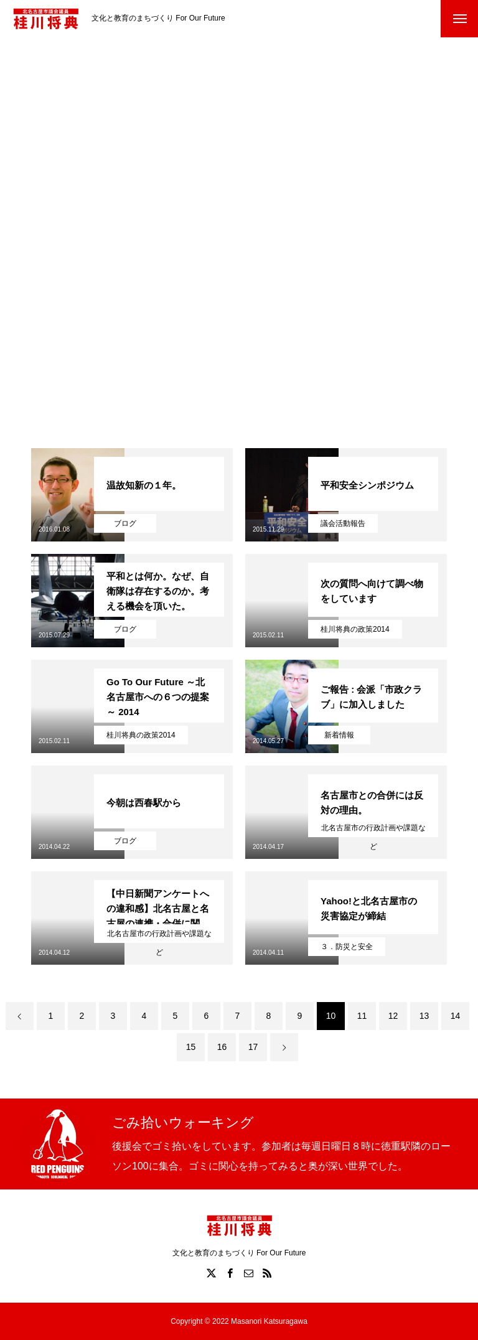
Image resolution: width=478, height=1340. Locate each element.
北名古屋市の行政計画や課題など (373, 830)
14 (456, 1016)
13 (424, 1016)
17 (253, 1047)
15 (191, 1047)
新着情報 (339, 735)
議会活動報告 (343, 523)
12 (393, 1016)
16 (222, 1047)
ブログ (125, 523)
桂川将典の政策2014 (355, 629)
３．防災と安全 (347, 946)
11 (362, 1016)
